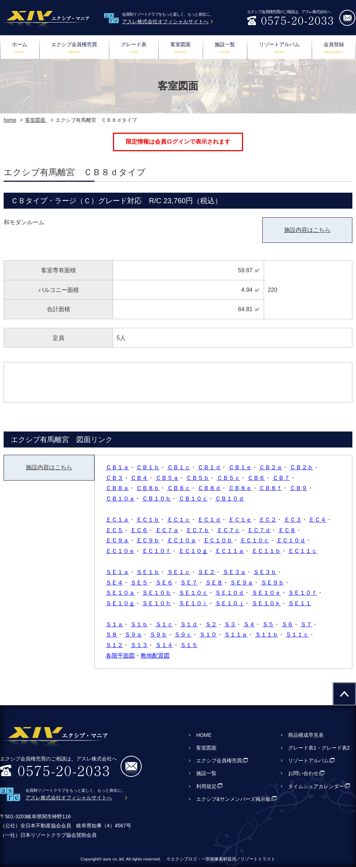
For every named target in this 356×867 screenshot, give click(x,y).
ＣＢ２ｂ (301, 467)
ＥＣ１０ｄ (291, 540)
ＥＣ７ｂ (197, 530)
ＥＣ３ (293, 520)
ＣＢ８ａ (117, 488)
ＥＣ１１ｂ (266, 551)
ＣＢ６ (256, 478)
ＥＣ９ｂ (147, 540)
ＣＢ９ (298, 488)
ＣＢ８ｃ (178, 488)
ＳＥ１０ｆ (302, 593)
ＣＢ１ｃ (178, 467)
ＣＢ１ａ (117, 467)
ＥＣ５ (114, 530)
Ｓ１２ (114, 645)
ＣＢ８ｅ (240, 488)
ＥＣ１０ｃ (254, 540)
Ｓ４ (249, 624)
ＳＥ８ (214, 582)
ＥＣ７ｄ (259, 530)
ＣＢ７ (281, 478)
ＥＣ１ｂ (147, 520)
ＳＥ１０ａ (120, 593)
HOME (203, 735)
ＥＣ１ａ (117, 520)
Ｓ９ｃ (183, 634)
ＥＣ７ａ (167, 530)
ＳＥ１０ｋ (266, 603)
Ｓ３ (230, 624)
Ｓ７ (306, 624)
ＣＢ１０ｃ (193, 498)
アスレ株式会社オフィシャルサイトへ (165, 21)
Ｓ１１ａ (235, 634)
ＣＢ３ (114, 478)
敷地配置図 (155, 656)
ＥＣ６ (139, 530)
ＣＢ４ (139, 478)
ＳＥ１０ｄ (229, 593)
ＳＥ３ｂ (264, 572)
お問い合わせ (303, 773)
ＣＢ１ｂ (147, 467)
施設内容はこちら (307, 230)
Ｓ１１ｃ (297, 634)
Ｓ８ (111, 634)
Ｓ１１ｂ (266, 634)
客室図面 (180, 48)
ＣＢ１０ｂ (156, 498)
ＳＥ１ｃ (178, 572)
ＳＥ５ (139, 582)
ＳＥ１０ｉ (193, 603)
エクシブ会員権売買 (74, 48)
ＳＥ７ (189, 582)
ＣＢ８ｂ (147, 488)
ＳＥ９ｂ (272, 582)
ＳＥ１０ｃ (193, 593)
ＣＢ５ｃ (228, 478)
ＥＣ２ (267, 520)
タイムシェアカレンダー (316, 786)
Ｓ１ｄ (189, 624)
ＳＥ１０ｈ (156, 603)
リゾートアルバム (279, 48)
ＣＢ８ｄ (209, 488)
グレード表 (133, 48)
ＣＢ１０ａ (120, 498)
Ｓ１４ (164, 645)
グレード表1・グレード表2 (319, 748)
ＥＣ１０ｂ (217, 540)
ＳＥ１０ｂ (156, 593)
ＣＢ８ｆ (270, 488)
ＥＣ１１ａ (229, 551)
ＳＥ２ (206, 572)
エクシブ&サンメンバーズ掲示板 (233, 799)
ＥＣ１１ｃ (302, 551)
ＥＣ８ (287, 530)
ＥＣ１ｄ (209, 520)
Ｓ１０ (208, 634)
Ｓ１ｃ (164, 624)
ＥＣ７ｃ (228, 530)
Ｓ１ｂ (139, 624)
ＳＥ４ (114, 582)
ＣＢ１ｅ (240, 467)
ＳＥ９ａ (241, 582)
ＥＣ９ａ (117, 540)
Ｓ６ (287, 624)
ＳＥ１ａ (117, 572)
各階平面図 (120, 656)
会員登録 (334, 48)
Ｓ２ (211, 624)
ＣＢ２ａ (270, 467)
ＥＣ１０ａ (181, 540)
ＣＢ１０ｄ (229, 498)
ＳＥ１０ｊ (229, 603)
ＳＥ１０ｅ (266, 593)
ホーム (19, 48)
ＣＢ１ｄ (209, 467)
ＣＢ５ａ (167, 478)
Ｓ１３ (139, 645)
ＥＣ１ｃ (178, 520)
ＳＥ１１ (299, 603)
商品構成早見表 (306, 735)
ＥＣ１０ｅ (120, 551)
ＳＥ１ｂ (147, 572)
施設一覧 (225, 48)
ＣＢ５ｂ (197, 478)
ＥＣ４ (317, 520)
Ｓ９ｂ (158, 634)
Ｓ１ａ (114, 624)
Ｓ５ (268, 624)
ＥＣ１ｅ (240, 520)
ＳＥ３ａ (234, 572)
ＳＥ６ (164, 582)
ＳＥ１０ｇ (120, 603)
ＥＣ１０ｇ (193, 551)
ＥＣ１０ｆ (156, 551)
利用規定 (206, 786)
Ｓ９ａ (133, 634)
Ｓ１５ (189, 645)
